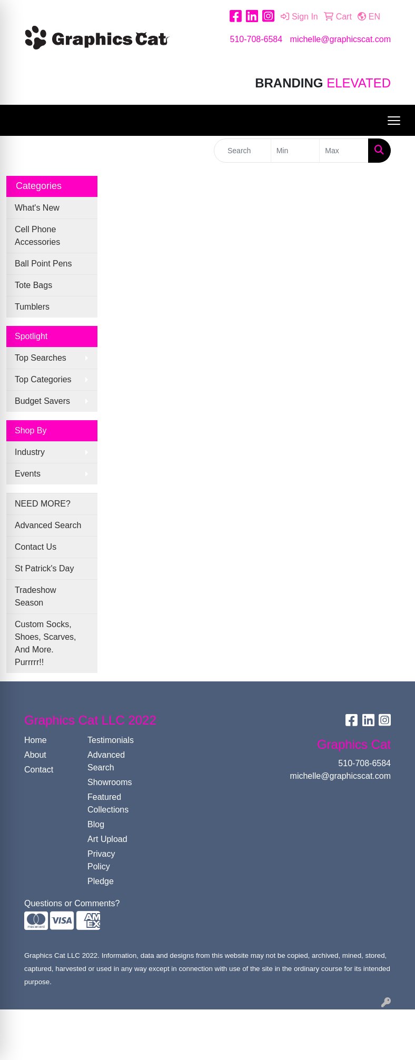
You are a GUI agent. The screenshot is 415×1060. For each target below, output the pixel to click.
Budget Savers (42, 401)
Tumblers (32, 306)
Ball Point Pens (43, 263)
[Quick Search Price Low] (295, 150)
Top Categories (43, 379)
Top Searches (40, 357)
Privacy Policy (101, 860)
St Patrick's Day (44, 568)
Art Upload (107, 839)
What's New (37, 207)
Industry (30, 452)
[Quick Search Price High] (344, 150)
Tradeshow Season (35, 596)
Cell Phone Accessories (37, 235)
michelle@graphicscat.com (340, 39)
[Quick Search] (242, 150)
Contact (38, 769)
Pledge (100, 881)
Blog (95, 824)
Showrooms (109, 782)
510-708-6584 (256, 39)
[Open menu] (393, 120)
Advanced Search (48, 525)
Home (35, 740)
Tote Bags (33, 285)
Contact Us (35, 546)
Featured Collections (108, 803)
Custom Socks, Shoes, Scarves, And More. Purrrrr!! (45, 643)
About (35, 754)
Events (28, 473)
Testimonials (110, 740)
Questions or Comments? (72, 903)
